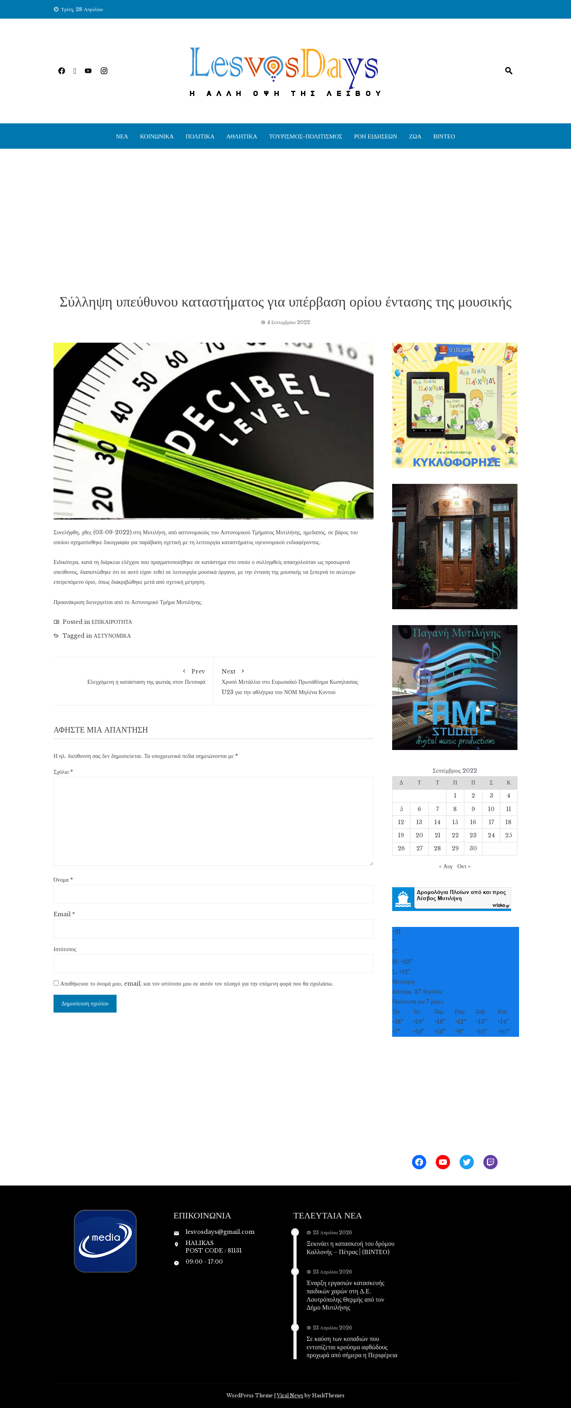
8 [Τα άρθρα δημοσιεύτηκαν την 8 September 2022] (455, 809)
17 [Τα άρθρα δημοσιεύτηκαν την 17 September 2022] (491, 822)
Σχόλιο (63, 771)
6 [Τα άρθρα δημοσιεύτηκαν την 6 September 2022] (419, 809)
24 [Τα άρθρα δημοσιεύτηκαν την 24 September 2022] (491, 835)
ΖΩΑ (415, 136)
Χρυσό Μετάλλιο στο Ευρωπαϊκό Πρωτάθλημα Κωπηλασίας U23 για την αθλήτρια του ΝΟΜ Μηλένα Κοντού (294, 680)
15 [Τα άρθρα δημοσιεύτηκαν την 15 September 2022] (455, 822)
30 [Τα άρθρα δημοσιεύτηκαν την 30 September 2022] (473, 848)
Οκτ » (464, 866)
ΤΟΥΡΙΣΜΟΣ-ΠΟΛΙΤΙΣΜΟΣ (305, 136)
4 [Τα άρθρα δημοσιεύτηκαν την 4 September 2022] (508, 795)
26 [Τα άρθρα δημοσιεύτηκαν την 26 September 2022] (401, 848)
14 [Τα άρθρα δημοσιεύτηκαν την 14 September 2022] (438, 822)
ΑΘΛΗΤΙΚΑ (241, 136)
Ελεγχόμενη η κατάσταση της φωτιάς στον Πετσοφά (133, 675)
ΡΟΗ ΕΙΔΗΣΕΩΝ (375, 136)
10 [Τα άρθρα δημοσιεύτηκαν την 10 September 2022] (491, 809)
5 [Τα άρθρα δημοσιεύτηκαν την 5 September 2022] (401, 809)
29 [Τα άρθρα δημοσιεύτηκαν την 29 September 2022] (455, 848)
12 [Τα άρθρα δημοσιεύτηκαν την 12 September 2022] (401, 822)
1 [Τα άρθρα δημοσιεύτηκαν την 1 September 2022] (455, 795)
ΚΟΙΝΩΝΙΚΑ (157, 136)
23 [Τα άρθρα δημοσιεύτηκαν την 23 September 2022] (473, 835)
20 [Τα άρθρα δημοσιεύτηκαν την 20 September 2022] (419, 835)
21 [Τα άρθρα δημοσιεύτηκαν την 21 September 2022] (438, 835)
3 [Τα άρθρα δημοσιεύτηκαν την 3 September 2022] (491, 795)
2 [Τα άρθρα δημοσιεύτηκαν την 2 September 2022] (473, 795)
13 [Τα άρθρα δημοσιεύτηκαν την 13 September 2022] (419, 822)
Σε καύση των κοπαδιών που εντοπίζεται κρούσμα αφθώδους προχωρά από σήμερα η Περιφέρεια (352, 1346)
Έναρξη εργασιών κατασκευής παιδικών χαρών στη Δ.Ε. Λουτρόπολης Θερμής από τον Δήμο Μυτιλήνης (345, 1294)
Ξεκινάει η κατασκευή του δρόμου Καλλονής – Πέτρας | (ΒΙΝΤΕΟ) (351, 1247)
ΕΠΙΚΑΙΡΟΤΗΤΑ (112, 621)
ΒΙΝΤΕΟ (444, 136)
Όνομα (63, 879)
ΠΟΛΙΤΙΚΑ (200, 136)
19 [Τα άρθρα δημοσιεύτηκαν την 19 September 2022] (401, 835)
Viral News (290, 1395)
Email (64, 914)
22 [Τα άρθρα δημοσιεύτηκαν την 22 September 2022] (455, 835)
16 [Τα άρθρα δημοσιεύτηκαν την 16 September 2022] (473, 822)
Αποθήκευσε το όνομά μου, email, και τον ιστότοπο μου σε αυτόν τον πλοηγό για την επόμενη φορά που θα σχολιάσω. (196, 983)
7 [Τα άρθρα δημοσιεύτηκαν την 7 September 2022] (437, 809)
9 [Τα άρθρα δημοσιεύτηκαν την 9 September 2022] (473, 809)
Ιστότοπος (65, 949)
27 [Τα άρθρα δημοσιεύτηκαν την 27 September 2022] (419, 848)
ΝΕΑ (122, 136)
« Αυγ (445, 866)
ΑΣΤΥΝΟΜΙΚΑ (112, 635)
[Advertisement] (285, 220)
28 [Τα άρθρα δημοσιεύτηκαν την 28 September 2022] (437, 848)
